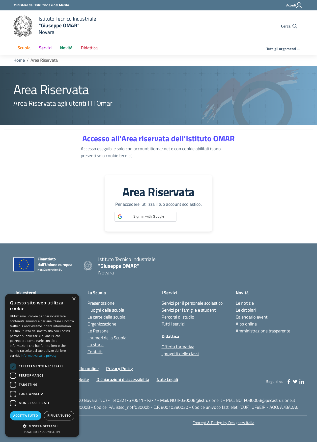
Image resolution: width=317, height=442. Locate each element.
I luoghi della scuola (105, 310)
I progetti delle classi (180, 353)
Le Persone (98, 330)
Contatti (95, 351)
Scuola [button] (24, 47)
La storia (95, 344)
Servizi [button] (45, 47)
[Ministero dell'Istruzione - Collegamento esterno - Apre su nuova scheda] (41, 4)
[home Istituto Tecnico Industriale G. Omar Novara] (109, 26)
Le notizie (245, 303)
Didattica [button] (89, 47)
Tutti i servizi (173, 324)
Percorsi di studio (178, 317)
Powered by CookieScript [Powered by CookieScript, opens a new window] (42, 432)
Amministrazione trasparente (263, 330)
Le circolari (246, 310)
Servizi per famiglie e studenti (189, 310)
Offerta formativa (178, 346)
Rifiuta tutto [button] (59, 415)
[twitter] (295, 381)
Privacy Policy (119, 368)
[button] (145, 217)
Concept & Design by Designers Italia (223, 423)
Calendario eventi (252, 317)
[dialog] (42, 365)
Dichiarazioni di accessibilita (122, 379)
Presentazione (101, 303)
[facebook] (289, 381)
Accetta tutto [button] (25, 415)
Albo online (246, 324)
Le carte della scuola (106, 317)
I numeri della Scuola (106, 337)
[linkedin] (301, 381)
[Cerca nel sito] (289, 26)
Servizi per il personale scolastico (192, 303)
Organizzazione (101, 324)
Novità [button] (66, 47)
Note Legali (167, 379)
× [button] (74, 299)
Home (19, 60)
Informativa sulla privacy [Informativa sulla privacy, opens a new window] (39, 356)
